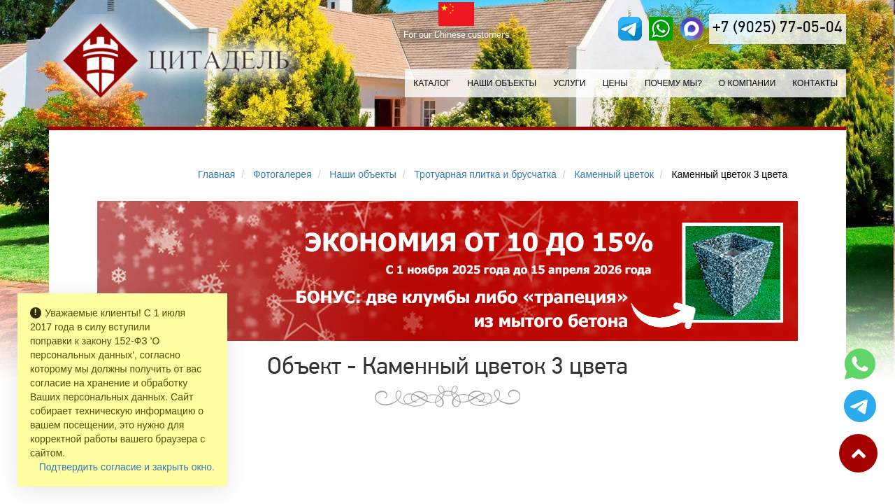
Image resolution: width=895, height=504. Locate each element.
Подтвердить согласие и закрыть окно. (127, 466)
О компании (747, 83)
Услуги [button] (569, 83)
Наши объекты (501, 83)
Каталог (431, 83)
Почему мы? (673, 83)
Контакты (815, 83)
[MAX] (691, 29)
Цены (615, 83)
